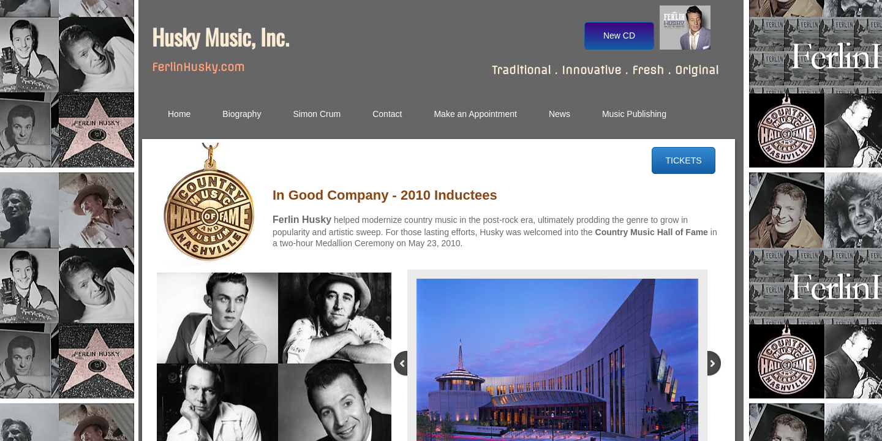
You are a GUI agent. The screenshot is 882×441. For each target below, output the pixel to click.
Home (179, 114)
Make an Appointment (475, 114)
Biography (241, 114)
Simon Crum (317, 114)
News (559, 114)
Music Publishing (634, 114)
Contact (387, 114)
